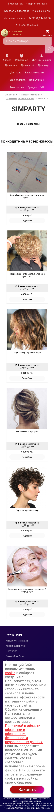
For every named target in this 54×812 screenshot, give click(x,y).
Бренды (32, 87)
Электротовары (34, 72)
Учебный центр (41, 10)
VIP (42, 87)
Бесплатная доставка (16, 10)
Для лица (43, 65)
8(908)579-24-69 (27, 25)
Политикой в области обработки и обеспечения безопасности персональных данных (24, 734)
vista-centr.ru (11, 94)
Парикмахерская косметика (20, 98)
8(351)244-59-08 (40, 18)
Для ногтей (27, 65)
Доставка (11, 651)
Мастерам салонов (14, 18)
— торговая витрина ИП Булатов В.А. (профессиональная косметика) (31, 800)
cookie (10, 673)
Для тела (15, 72)
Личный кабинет (15, 656)
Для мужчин (36, 79)
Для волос (11, 65)
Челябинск (15, 3)
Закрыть (27, 789)
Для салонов (17, 79)
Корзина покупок (15, 645)
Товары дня (17, 87)
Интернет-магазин (36, 3)
